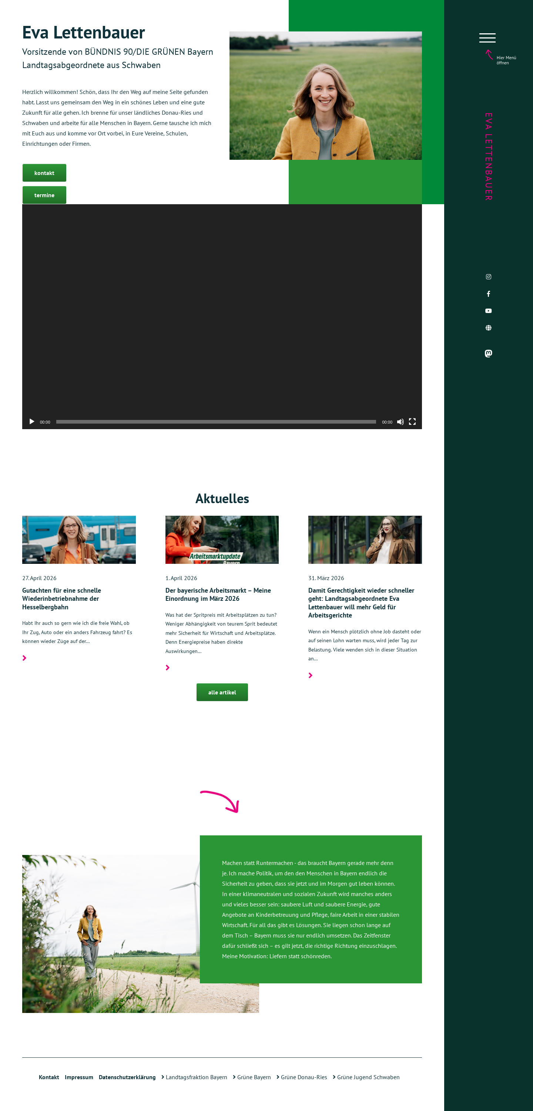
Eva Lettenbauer (489, 157)
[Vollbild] (412, 421)
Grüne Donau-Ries (301, 1077)
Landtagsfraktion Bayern (194, 1077)
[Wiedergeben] (32, 421)
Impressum (79, 1077)
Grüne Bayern (252, 1077)
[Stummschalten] (400, 421)
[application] (222, 316)
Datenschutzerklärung (127, 1077)
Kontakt (49, 1077)
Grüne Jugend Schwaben (366, 1077)
